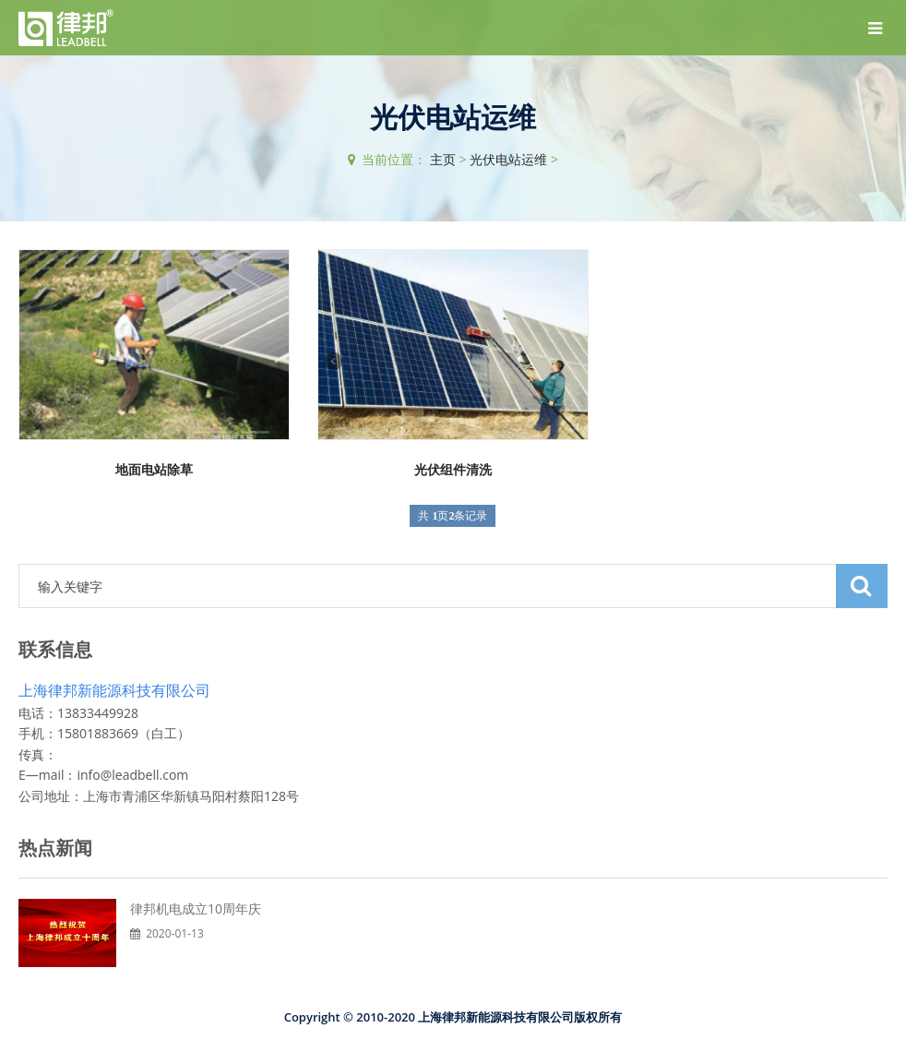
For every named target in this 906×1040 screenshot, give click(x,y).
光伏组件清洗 (453, 469)
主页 (443, 159)
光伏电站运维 (508, 159)
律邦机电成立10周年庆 (195, 908)
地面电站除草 (154, 469)
